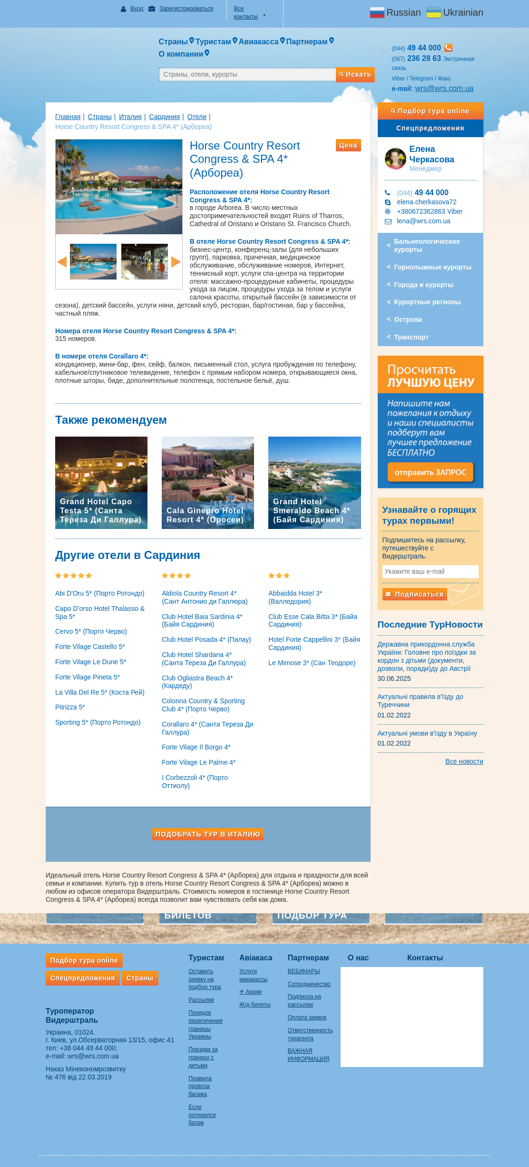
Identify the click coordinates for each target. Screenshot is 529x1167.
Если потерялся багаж (197, 1109)
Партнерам (310, 952)
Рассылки (196, 994)
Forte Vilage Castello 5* (85, 641)
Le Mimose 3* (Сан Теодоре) (311, 657)
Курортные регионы (430, 302)
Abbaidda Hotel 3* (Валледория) (295, 591)
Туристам (201, 952)
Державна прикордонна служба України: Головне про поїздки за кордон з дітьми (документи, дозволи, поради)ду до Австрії (429, 651)
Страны (95, 116)
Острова (411, 319)
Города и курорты (426, 285)
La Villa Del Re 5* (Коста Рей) (95, 686)
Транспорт (414, 337)
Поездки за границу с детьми (198, 1051)
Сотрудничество (311, 978)
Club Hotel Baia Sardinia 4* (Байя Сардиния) (199, 615)
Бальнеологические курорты (429, 245)
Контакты (430, 952)
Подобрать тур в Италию (206, 828)
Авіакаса (254, 952)
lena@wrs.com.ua (426, 221)
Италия (125, 116)
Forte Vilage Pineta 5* (82, 671)
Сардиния (159, 116)
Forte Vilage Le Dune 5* (85, 656)
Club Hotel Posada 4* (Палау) (204, 634)
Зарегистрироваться (183, 8)
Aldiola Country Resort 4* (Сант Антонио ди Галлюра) (206, 591)
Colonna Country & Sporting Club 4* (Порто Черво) (200, 699)
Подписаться (417, 589)
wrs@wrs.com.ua (447, 88)
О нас (363, 952)
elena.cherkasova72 (429, 202)
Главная (63, 116)
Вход (133, 8)
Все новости (469, 756)
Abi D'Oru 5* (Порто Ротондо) (95, 587)
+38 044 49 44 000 (83, 1042)
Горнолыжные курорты (435, 267)
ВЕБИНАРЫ (306, 965)
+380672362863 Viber (432, 211)
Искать (357, 74)
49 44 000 (425, 193)
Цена (351, 145)
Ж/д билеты (253, 999)
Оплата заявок (309, 1011)
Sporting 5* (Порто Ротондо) (93, 716)
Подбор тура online (434, 111)
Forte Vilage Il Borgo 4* (193, 742)
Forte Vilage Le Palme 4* (196, 756)
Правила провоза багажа (195, 1080)
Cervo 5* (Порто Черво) (86, 626)
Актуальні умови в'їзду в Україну (430, 728)
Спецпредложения (434, 128)
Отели (192, 116)
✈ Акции (249, 986)
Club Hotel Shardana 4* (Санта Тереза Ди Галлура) (205, 653)
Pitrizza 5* (65, 702)
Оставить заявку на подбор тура (200, 973)
